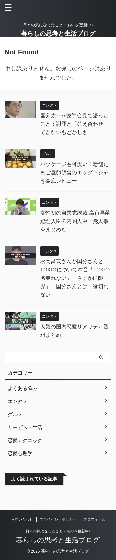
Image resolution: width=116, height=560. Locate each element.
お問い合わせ (22, 519)
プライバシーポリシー (58, 519)
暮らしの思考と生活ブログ (58, 33)
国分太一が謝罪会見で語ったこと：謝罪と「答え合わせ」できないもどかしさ (74, 124)
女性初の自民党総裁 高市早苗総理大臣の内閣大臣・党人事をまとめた (75, 221)
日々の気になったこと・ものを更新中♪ (58, 531)
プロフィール (94, 519)
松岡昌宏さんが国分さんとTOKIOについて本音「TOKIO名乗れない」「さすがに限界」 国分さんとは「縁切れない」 (75, 278)
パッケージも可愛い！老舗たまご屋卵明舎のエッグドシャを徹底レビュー (74, 172)
